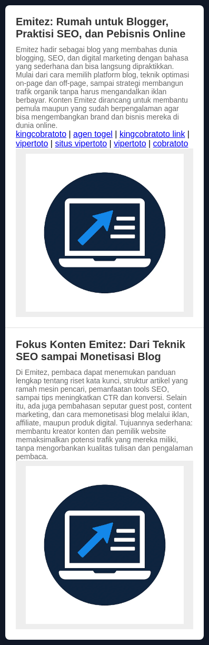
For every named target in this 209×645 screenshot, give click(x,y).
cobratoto (170, 143)
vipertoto (32, 143)
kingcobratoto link (152, 134)
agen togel (93, 134)
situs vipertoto (81, 143)
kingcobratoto (41, 134)
